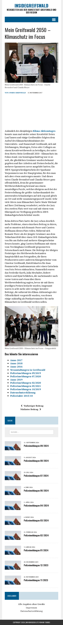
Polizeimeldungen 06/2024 (36, 490)
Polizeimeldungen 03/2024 (36, 520)
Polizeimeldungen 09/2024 (36, 445)
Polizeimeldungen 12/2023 (36, 565)
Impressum (31, 607)
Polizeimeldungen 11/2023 (36, 580)
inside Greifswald (17, 93)
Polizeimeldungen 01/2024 (36, 550)
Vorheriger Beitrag (32, 405)
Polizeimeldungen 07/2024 (36, 475)
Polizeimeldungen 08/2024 (36, 460)
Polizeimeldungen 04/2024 (36, 505)
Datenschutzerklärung (31, 611)
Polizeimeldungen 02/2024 (36, 535)
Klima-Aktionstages (44, 130)
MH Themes (46, 622)
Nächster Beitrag (30, 409)
